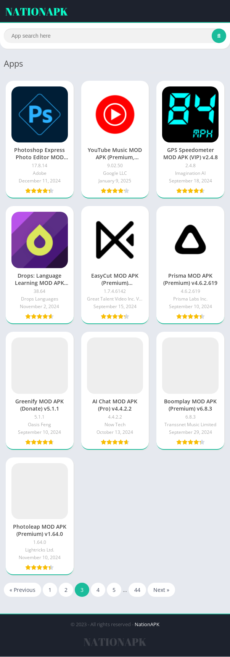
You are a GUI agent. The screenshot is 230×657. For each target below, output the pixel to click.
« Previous (22, 590)
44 (137, 590)
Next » (161, 590)
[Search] (115, 36)
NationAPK (147, 624)
